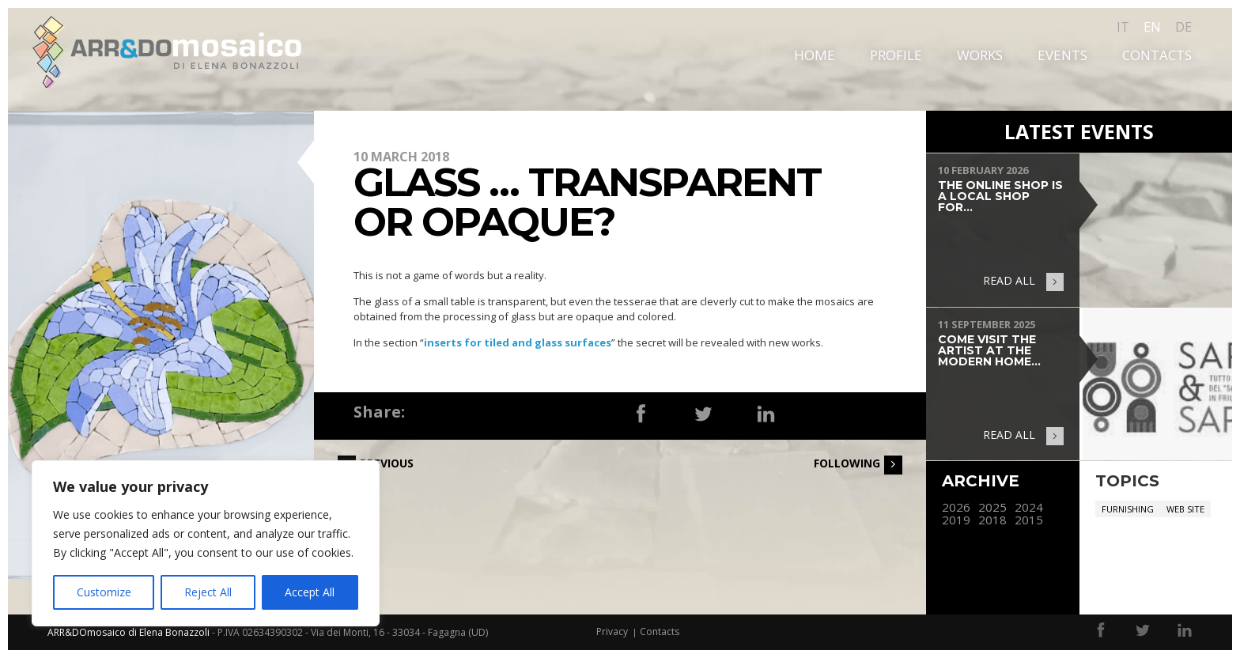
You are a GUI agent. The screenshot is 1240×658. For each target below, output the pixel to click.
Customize (104, 591)
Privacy (612, 631)
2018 (992, 520)
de (1183, 27)
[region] (206, 543)
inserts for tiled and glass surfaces (517, 342)
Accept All (310, 591)
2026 (956, 507)
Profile (896, 55)
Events (1062, 55)
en (1152, 27)
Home (814, 55)
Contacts (1157, 55)
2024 (1029, 507)
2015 (1029, 520)
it (1123, 27)
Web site (1185, 509)
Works (980, 55)
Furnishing (1128, 509)
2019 (956, 520)
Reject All (208, 591)
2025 (992, 507)
